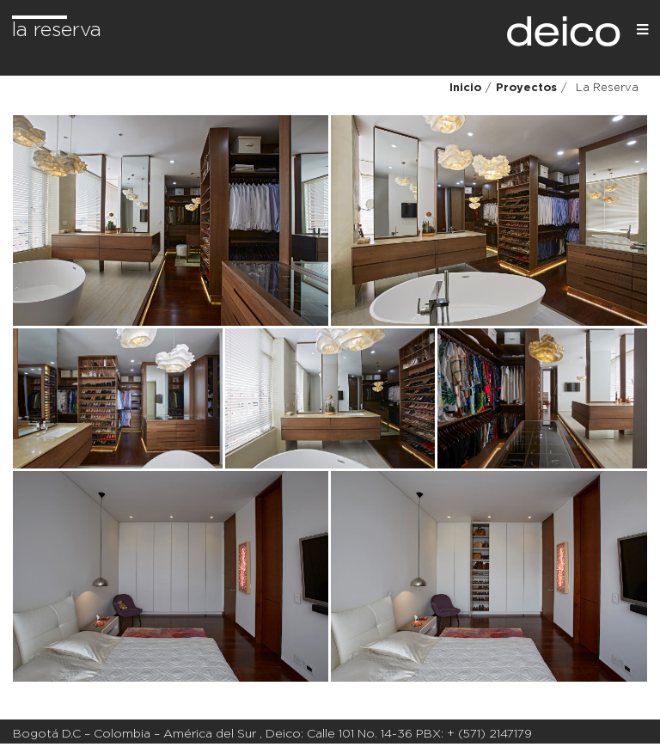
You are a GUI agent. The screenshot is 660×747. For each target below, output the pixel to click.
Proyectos (526, 88)
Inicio (465, 88)
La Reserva (56, 30)
